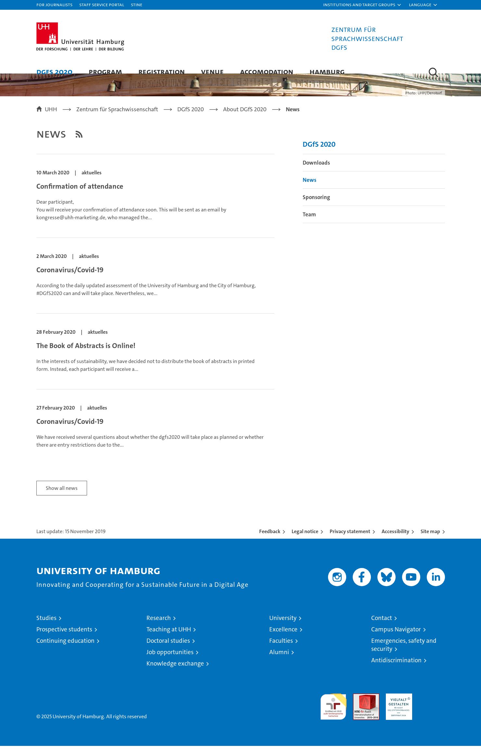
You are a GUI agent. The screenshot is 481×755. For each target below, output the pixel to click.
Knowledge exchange (175, 672)
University (283, 627)
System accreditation (432, 709)
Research (158, 627)
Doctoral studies (168, 650)
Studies (46, 627)
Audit (359, 706)
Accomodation (266, 71)
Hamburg (327, 71)
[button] (362, 5)
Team (309, 223)
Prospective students (64, 638)
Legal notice (305, 540)
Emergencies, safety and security (404, 654)
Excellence (283, 638)
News (309, 189)
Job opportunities (170, 661)
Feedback (269, 540)
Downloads (316, 171)
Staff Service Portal (101, 4)
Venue (212, 71)
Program (105, 71)
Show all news (62, 497)
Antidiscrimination (396, 669)
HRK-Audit (397, 706)
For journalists (54, 4)
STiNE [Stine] (136, 4)
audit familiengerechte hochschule (333, 713)
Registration (161, 71)
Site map (430, 540)
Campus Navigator (396, 638)
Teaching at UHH (168, 638)
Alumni (279, 661)
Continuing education (65, 650)
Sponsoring (316, 206)
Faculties (281, 650)
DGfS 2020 (54, 71)
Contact (381, 627)
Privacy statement (350, 540)
